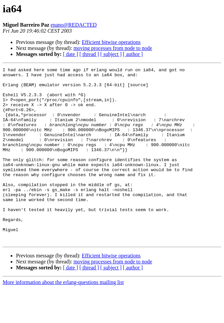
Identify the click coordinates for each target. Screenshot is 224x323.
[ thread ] (89, 54)
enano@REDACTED (74, 25)
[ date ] (70, 54)
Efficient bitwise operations (111, 42)
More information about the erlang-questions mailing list (63, 317)
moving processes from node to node (112, 48)
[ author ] (133, 54)
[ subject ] (111, 54)
